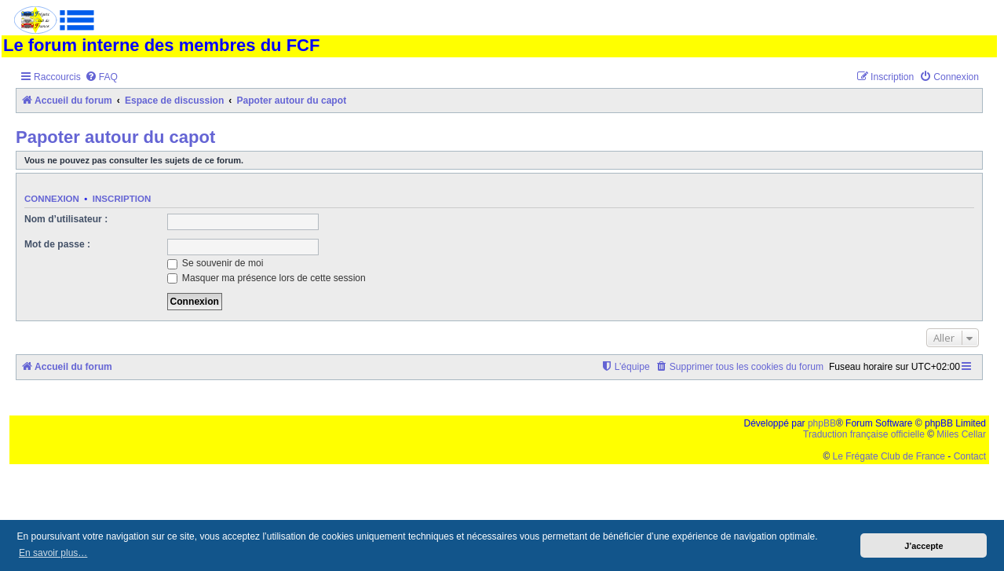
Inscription (122, 198)
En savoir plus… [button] (53, 552)
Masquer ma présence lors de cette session (266, 278)
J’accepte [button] (923, 546)
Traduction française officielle (864, 434)
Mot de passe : (57, 244)
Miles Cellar (961, 434)
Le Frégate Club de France (889, 456)
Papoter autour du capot (115, 137)
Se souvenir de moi (215, 263)
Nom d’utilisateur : (66, 219)
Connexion (51, 198)
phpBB (822, 423)
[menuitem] (101, 77)
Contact (970, 456)
